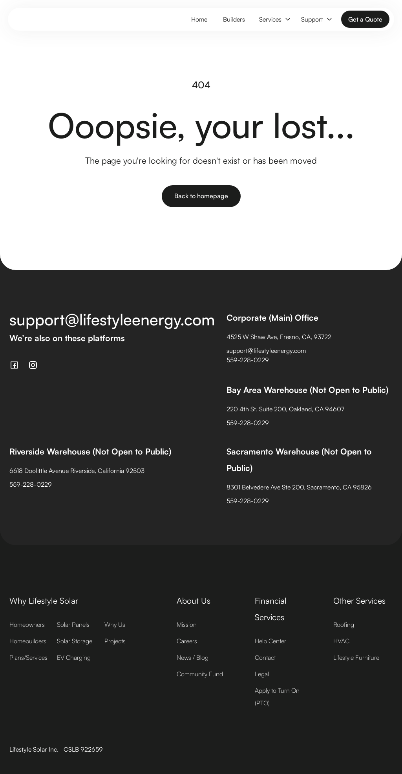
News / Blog (192, 657)
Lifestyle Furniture (356, 657)
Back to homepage (201, 196)
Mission (187, 624)
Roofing (343, 624)
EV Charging (74, 657)
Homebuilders (27, 641)
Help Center (270, 641)
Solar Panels (73, 624)
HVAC (341, 641)
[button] (274, 19)
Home (199, 19)
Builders (234, 19)
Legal (262, 674)
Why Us (114, 624)
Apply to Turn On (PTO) (277, 696)
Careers (187, 641)
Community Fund (200, 674)
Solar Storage (74, 641)
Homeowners (27, 624)
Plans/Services (28, 657)
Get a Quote (365, 19)
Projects (115, 641)
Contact (265, 657)
